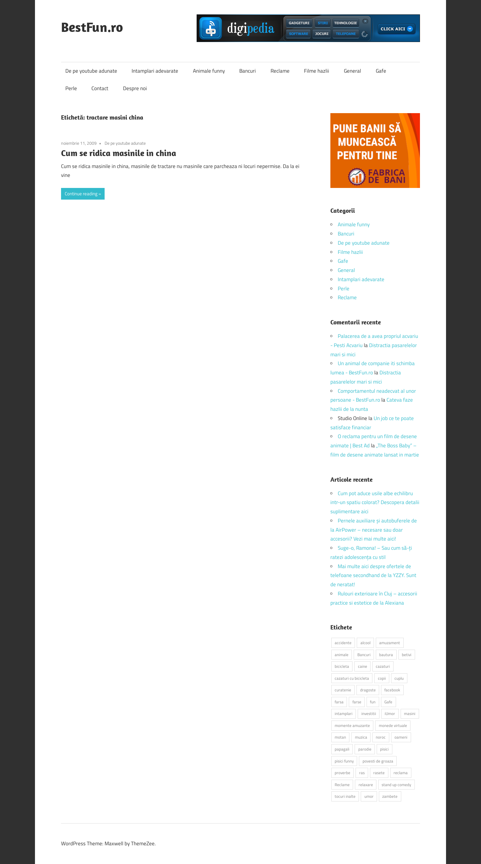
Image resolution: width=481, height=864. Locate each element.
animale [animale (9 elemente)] (341, 655)
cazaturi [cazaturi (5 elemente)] (383, 666)
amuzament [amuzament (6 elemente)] (389, 643)
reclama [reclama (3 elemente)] (401, 773)
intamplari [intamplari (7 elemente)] (343, 713)
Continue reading (81, 193)
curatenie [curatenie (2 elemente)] (343, 690)
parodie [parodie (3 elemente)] (364, 749)
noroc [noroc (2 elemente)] (381, 737)
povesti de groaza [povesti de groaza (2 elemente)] (378, 761)
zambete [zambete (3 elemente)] (390, 796)
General (352, 71)
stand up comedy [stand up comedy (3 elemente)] (396, 785)
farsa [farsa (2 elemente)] (339, 702)
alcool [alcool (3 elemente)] (365, 643)
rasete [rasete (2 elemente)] (379, 773)
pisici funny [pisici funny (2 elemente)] (344, 761)
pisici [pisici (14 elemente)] (384, 749)
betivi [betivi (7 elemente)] (406, 655)
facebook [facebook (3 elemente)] (392, 690)
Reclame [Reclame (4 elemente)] (342, 785)
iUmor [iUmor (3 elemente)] (390, 713)
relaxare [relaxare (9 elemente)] (366, 785)
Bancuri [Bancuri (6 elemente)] (364, 655)
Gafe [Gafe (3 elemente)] (388, 702)
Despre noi (135, 88)
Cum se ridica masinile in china (118, 152)
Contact (99, 88)
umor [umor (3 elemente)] (369, 796)
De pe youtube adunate (91, 71)
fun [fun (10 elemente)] (372, 702)
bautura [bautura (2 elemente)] (386, 655)
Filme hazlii (316, 71)
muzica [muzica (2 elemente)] (361, 737)
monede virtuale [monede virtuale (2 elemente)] (393, 725)
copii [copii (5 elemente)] (382, 678)
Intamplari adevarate (155, 71)
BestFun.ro (92, 27)
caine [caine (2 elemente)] (362, 666)
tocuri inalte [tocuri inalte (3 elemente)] (345, 796)
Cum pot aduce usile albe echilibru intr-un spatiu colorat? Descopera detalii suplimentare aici (374, 502)
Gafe (381, 71)
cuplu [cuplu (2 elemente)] (399, 678)
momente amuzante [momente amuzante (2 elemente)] (352, 725)
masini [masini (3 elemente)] (409, 713)
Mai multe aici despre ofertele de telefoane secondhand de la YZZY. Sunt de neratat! (373, 575)
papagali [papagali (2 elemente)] (342, 749)
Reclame (280, 71)
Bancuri (247, 71)
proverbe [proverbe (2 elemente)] (342, 773)
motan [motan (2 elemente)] (340, 737)
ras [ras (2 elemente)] (362, 773)
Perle (71, 88)
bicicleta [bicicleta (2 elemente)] (342, 666)
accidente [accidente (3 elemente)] (343, 643)
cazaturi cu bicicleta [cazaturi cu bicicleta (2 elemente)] (352, 678)
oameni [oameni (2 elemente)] (400, 737)
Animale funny (209, 71)
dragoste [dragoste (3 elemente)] (368, 690)
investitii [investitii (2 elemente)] (368, 713)
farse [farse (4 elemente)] (356, 702)
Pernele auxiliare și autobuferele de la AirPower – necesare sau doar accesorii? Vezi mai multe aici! (373, 530)
